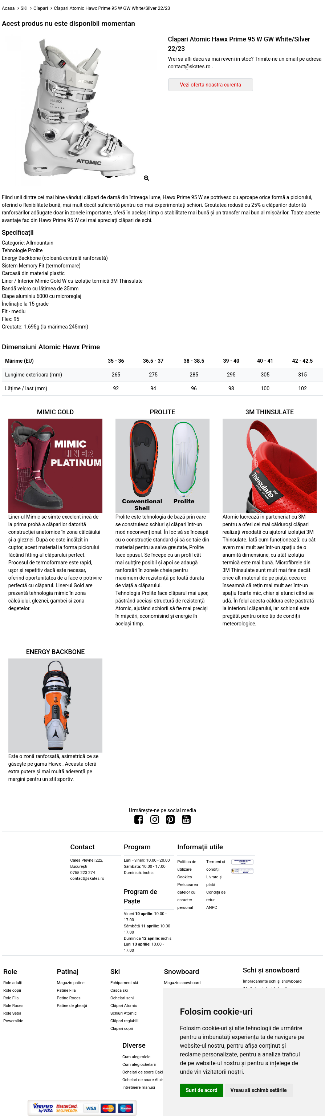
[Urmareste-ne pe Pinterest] (170, 821)
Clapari (40, 8)
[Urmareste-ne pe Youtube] (186, 821)
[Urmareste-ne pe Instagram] (154, 821)
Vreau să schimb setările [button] (259, 1090)
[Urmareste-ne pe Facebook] (138, 821)
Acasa (8, 8)
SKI (24, 8)
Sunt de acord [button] (202, 1090)
